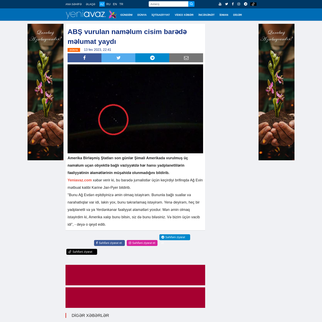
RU (108, 4)
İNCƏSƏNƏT (207, 14)
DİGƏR (237, 14)
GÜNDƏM (126, 14)
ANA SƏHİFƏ (74, 4)
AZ (102, 4)
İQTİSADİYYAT (161, 14)
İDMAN (224, 14)
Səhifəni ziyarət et (109, 243)
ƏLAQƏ (90, 4)
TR (121, 4)
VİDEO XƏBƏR (184, 14)
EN (115, 4)
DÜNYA (142, 14)
